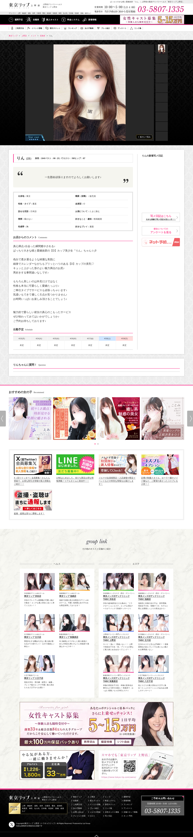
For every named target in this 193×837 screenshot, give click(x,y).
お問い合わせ (78, 812)
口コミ (92, 816)
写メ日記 (108, 816)
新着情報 (92, 19)
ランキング (72, 28)
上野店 (92, 797)
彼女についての (161, 231)
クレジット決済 (79, 816)
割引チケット (55, 28)
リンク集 (137, 28)
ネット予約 (128, 816)
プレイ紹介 (105, 28)
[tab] (95, 444)
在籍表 (36, 19)
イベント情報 (37, 28)
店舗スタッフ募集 (131, 812)
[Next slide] (190, 418)
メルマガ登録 (95, 812)
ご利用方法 (19, 28)
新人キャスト (52, 19)
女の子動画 (89, 28)
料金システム (73, 19)
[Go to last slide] (3, 418)
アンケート (122, 28)
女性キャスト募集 (112, 812)
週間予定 (19, 19)
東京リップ (77, 797)
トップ (107, 797)
